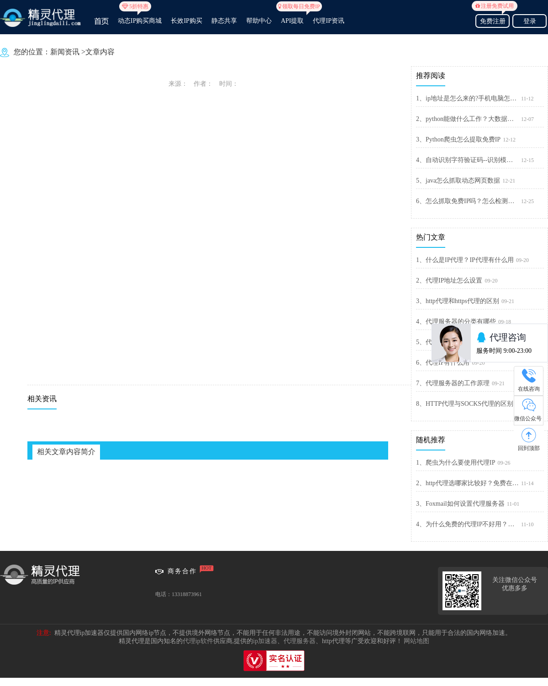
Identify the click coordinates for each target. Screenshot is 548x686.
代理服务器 (300, 641)
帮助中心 (259, 20)
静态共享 (224, 20)
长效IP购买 (186, 20)
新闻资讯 (64, 52)
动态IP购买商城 (140, 17)
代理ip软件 (198, 641)
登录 (529, 21)
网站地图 (416, 641)
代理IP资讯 (328, 20)
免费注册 (492, 20)
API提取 (292, 17)
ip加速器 (265, 641)
